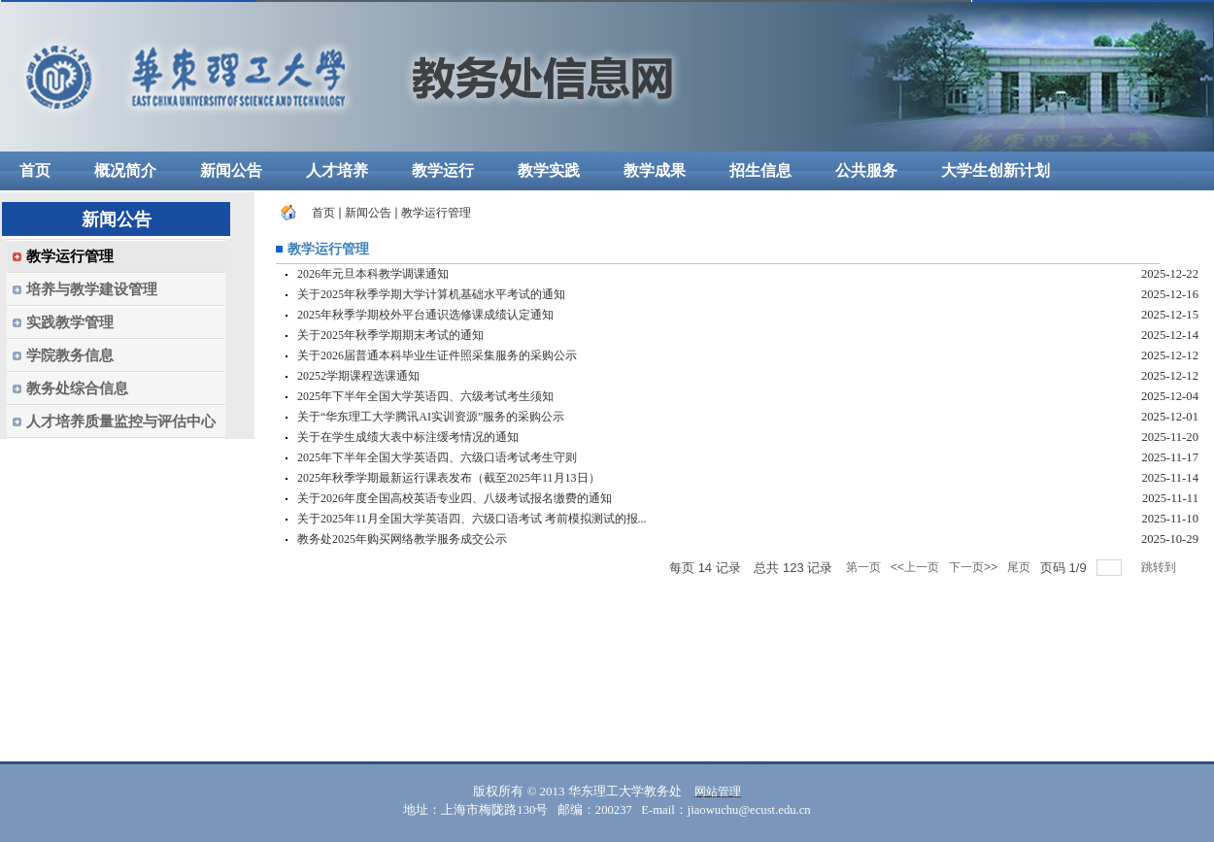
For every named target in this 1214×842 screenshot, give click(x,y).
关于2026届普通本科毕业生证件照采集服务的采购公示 (437, 355)
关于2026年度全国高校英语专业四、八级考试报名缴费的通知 (454, 498)
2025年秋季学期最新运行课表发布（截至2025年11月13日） (448, 478)
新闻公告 (368, 212)
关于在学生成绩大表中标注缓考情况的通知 (408, 437)
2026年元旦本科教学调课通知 (373, 274)
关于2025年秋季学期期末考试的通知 (390, 335)
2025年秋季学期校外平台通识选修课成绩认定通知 (425, 314)
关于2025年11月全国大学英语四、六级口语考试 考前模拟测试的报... (472, 518)
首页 (323, 212)
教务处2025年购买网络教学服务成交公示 (402, 539)
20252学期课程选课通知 (358, 376)
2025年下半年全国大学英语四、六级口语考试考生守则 (437, 457)
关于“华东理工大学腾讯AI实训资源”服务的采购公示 (430, 416)
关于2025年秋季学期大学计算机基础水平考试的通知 (431, 294)
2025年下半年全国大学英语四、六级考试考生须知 (425, 396)
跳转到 (1160, 567)
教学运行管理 (436, 212)
